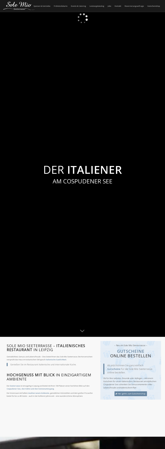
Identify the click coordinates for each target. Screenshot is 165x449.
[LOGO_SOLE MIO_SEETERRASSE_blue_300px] (18, 6)
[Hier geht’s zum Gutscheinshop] (130, 393)
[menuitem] (42, 6)
